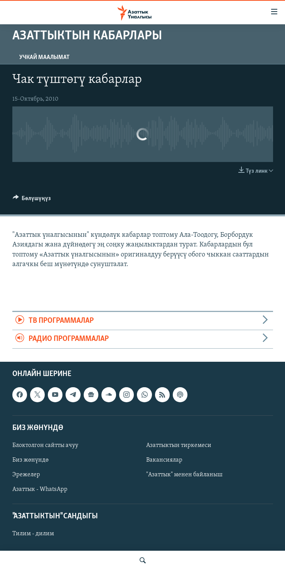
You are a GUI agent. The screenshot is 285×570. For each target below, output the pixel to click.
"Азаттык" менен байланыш (184, 475)
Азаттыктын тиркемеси (178, 445)
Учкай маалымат (44, 57)
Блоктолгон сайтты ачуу (45, 445)
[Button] (32, 200)
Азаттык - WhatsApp (39, 489)
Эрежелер (26, 475)
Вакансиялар (164, 460)
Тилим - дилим (33, 534)
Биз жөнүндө (30, 460)
